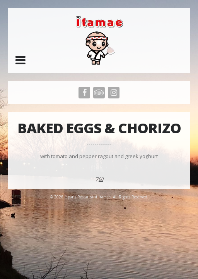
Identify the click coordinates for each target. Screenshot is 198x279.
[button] (20, 60)
